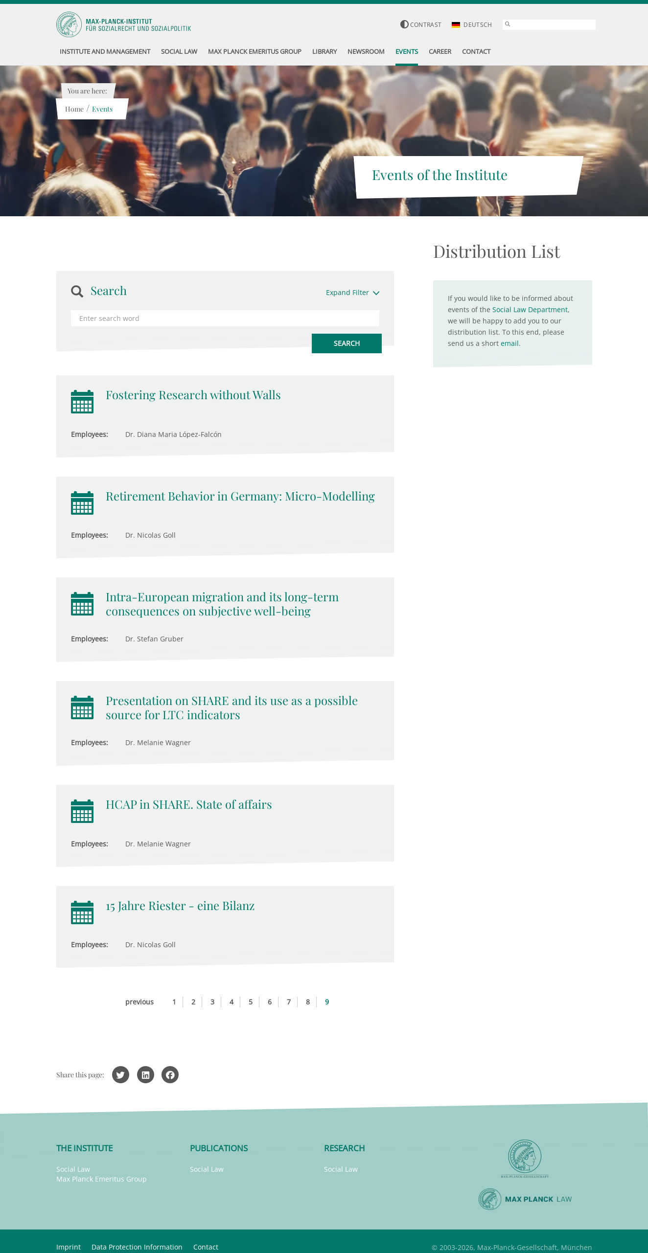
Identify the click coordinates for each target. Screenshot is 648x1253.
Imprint (68, 1247)
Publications (219, 1148)
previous (139, 1001)
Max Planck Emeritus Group (101, 1179)
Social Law (73, 1169)
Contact (205, 1247)
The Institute (84, 1148)
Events (102, 109)
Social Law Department (530, 309)
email (510, 343)
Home (74, 109)
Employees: (89, 434)
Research (344, 1148)
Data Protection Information (137, 1247)
